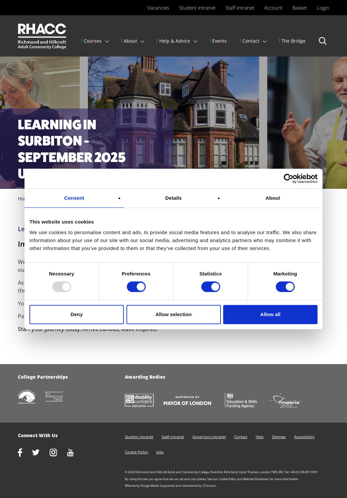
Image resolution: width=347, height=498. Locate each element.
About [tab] (273, 198)
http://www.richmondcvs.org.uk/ (31, 397)
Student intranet (197, 7)
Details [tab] (173, 198)
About (130, 41)
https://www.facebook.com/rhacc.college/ (25, 453)
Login (323, 7)
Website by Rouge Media (142, 485)
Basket (299, 7)
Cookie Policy (136, 451)
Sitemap (279, 436)
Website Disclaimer (256, 479)
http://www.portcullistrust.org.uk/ (59, 397)
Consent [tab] (74, 198)
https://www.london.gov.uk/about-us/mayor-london (192, 401)
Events (219, 41)
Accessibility (304, 436)
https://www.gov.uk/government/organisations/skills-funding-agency (245, 401)
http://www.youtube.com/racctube (75, 453)
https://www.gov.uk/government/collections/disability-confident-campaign (144, 401)
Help (260, 436)
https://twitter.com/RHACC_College (41, 453)
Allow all (270, 314)
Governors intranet (209, 436)
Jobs (160, 451)
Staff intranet (239, 7)
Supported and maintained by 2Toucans (188, 485)
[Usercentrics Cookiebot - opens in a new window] (289, 179)
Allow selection (173, 314)
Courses (93, 41)
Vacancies (158, 7)
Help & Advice (174, 41)
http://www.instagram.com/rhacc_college (58, 453)
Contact (250, 41)
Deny (77, 314)
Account (273, 7)
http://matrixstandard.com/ (290, 401)
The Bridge (293, 41)
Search (323, 44)
